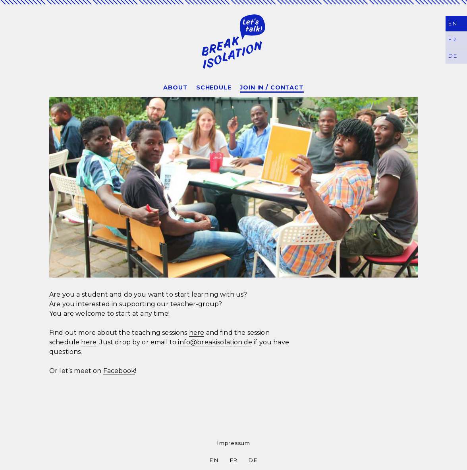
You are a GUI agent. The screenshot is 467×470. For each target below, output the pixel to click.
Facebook (119, 371)
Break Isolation (233, 41)
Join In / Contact (272, 87)
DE (252, 460)
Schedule (214, 87)
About (175, 87)
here (197, 332)
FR (233, 460)
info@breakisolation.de (215, 342)
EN (452, 23)
